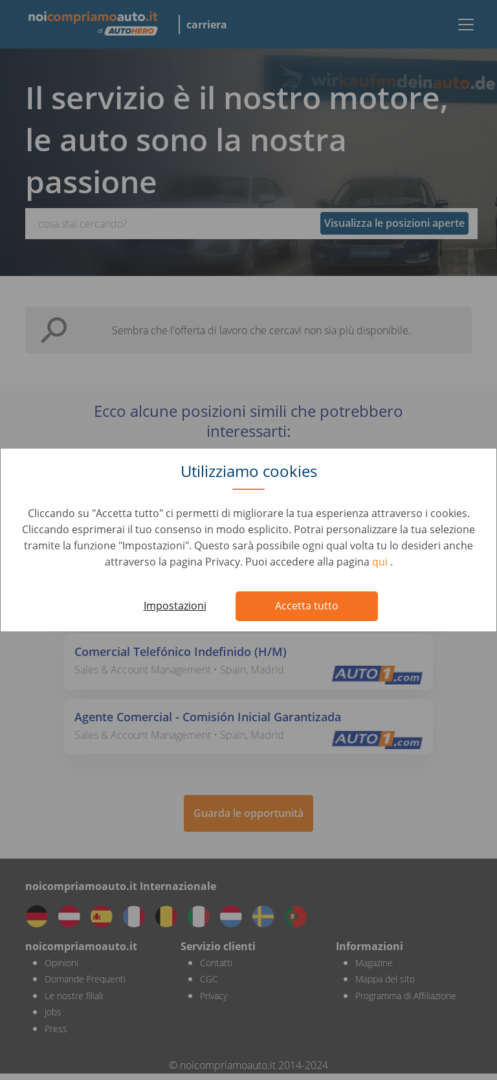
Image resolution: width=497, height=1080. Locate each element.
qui (381, 562)
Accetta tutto (306, 605)
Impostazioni (175, 605)
